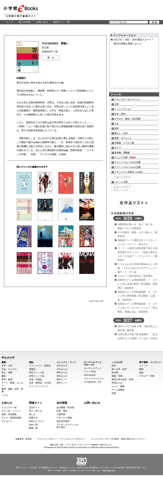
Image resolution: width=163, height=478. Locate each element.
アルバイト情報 (64, 417)
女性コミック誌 (36, 376)
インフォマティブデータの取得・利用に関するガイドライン (118, 439)
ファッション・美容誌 (40, 365)
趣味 (4, 376)
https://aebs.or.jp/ (108, 470)
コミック (143, 365)
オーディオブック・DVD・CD (94, 363)
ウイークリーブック (39, 386)
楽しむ (32, 414)
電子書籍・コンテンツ (150, 362)
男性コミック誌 (36, 372)
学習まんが (117, 383)
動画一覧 (33, 428)
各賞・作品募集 (9, 414)
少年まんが (62, 365)
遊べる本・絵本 (119, 369)
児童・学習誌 (35, 379)
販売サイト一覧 (61, 22)
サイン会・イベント (11, 411)
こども (5, 395)
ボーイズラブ (123, 177)
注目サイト (34, 407)
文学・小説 (7, 365)
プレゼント (7, 421)
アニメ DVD (90, 371)
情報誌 (32, 369)
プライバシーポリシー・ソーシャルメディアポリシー (61, 439)
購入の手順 (24, 22)
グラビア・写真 (146, 376)
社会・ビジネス (9, 369)
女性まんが (62, 376)
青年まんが (62, 372)
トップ (9, 22)
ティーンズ (122, 190)
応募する (33, 417)
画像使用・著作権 (24, 439)
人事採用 (61, 414)
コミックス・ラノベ (66, 362)
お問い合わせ (92, 402)
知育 (114, 393)
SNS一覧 (33, 424)
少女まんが (62, 369)
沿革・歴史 (62, 411)
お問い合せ (42, 22)
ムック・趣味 (118, 386)
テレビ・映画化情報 (11, 417)
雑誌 (31, 362)
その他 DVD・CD (92, 382)
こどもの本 (117, 362)
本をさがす (8, 357)
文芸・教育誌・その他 (40, 383)
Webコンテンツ (36, 421)
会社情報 (62, 402)
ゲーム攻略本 (118, 390)
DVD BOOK (90, 375)
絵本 (114, 365)
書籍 (4, 362)
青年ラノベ (62, 379)
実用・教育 (7, 379)
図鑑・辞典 (117, 376)
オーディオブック (92, 368)
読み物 (115, 372)
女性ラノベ (62, 383)
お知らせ (7, 402)
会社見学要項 (63, 421)
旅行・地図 (7, 372)
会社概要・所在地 (65, 407)
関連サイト (35, 402)
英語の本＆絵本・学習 (122, 379)
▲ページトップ (96, 301)
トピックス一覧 (9, 407)
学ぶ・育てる (35, 411)
